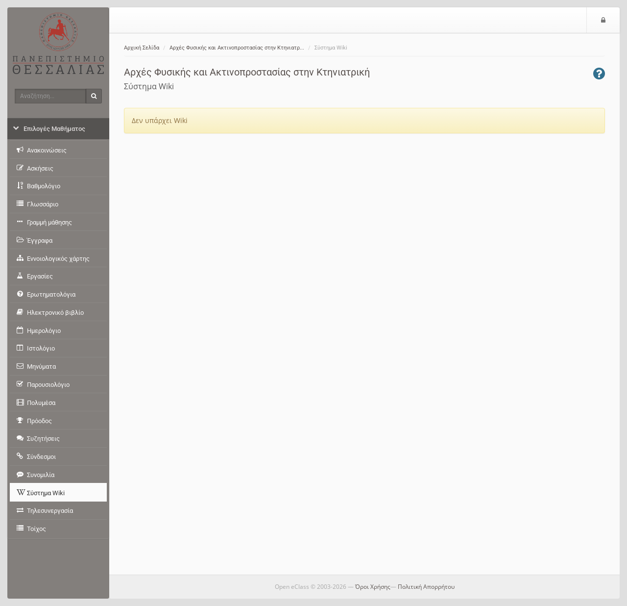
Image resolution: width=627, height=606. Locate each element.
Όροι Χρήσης (372, 586)
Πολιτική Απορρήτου (426, 586)
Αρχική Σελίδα (141, 48)
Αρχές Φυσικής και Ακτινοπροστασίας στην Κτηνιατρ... (236, 48)
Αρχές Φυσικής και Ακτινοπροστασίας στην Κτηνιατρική (247, 72)
